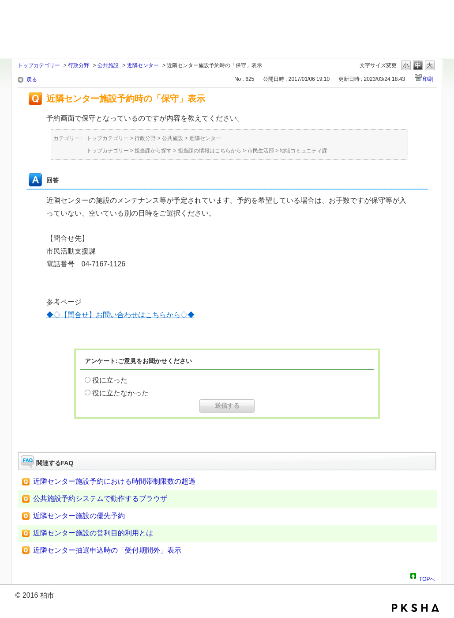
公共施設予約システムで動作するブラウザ (100, 498)
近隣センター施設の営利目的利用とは (93, 533)
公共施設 (108, 65)
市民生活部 (261, 151)
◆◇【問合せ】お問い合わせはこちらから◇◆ (120, 314)
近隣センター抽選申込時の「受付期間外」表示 (107, 550)
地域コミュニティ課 (303, 151)
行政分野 (78, 65)
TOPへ (427, 578)
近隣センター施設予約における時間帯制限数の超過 (114, 481)
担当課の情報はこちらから (209, 151)
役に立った (110, 380)
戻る (31, 79)
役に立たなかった (120, 393)
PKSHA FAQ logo (415, 608)
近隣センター (143, 65)
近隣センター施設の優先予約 (79, 515)
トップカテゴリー (39, 65)
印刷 (428, 79)
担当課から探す (153, 151)
